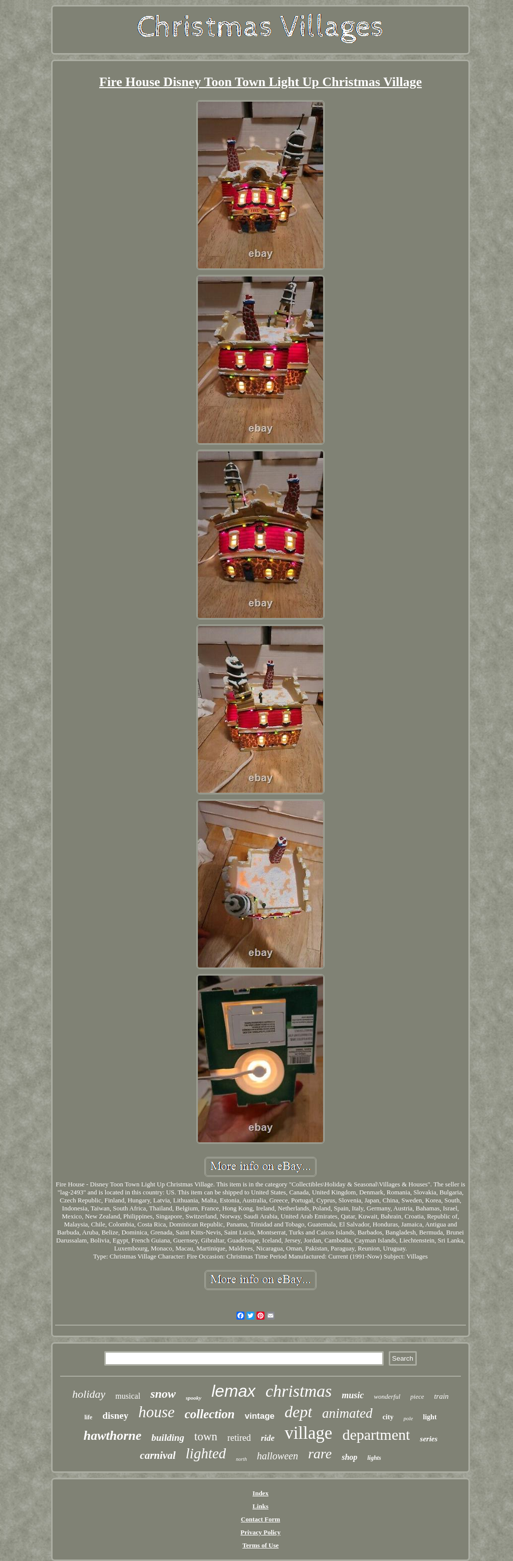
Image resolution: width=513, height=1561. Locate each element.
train (441, 1396)
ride (268, 1438)
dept (298, 1412)
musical (127, 1396)
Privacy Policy (260, 1532)
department (376, 1434)
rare (320, 1453)
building (167, 1437)
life (88, 1417)
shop (349, 1457)
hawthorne (113, 1435)
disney (115, 1415)
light (429, 1417)
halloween (277, 1455)
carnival (157, 1455)
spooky (193, 1398)
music (353, 1395)
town (205, 1436)
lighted (206, 1453)
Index (260, 1493)
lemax (233, 1391)
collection (210, 1414)
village (308, 1433)
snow (163, 1393)
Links (260, 1506)
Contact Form (260, 1519)
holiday (88, 1394)
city (388, 1417)
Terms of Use (260, 1545)
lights (374, 1457)
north (241, 1459)
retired (239, 1438)
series (428, 1439)
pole (408, 1418)
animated (347, 1413)
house (156, 1412)
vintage (259, 1416)
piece (417, 1396)
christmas (299, 1391)
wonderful (387, 1396)
